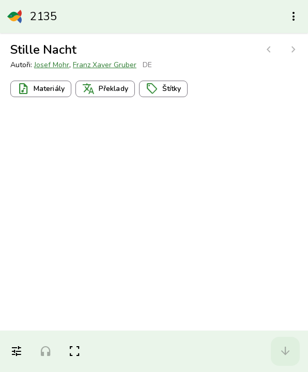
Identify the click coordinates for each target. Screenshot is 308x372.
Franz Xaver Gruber (104, 65)
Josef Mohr (51, 65)
